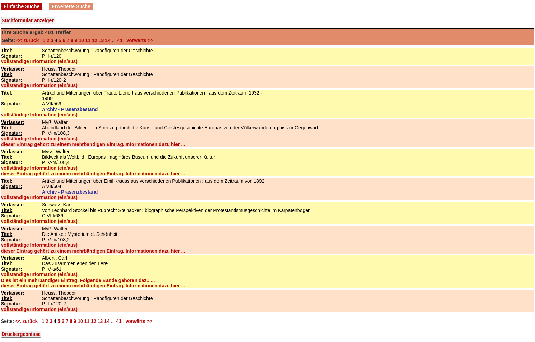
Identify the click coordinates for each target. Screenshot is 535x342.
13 (101, 40)
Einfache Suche (21, 6)
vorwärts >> (138, 40)
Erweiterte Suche (71, 6)
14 (108, 40)
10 (81, 40)
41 (120, 40)
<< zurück (28, 40)
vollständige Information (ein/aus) (39, 61)
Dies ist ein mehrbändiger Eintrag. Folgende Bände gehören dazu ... (78, 280)
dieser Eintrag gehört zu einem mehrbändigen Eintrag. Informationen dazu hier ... (93, 144)
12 (94, 40)
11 (88, 40)
